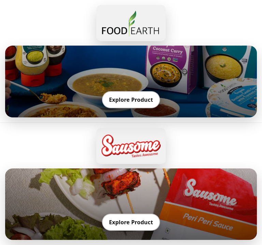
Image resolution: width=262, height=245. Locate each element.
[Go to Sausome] (131, 146)
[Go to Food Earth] (131, 23)
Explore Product (131, 99)
